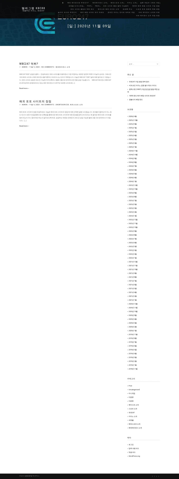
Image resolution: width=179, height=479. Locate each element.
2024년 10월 (133, 154)
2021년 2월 (133, 296)
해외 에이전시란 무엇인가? (78, 3)
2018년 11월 (133, 369)
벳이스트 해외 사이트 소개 (108, 9)
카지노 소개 (132, 3)
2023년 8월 (133, 197)
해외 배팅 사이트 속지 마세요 (92, 12)
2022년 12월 (133, 219)
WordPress (35, 476)
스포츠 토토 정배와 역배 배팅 (148, 9)
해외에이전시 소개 (100, 3)
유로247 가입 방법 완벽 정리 (139, 81)
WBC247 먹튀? (28, 63)
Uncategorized (62, 105)
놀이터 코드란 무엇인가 (67, 12)
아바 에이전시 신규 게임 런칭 (148, 15)
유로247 (132, 412)
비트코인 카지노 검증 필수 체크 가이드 (143, 85)
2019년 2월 (133, 361)
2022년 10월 (133, 227)
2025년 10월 (133, 120)
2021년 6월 (133, 284)
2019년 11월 (133, 334)
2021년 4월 (133, 292)
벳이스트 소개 (134, 405)
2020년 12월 (133, 304)
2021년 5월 (133, 288)
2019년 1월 (133, 365)
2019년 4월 (133, 353)
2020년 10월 (133, 311)
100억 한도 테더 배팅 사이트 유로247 (142, 96)
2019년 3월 (133, 357)
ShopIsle (22, 476)
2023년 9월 (133, 193)
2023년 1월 (133, 216)
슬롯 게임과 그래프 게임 (150, 3)
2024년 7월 (133, 166)
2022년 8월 (133, 235)
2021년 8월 (133, 277)
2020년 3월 (133, 323)
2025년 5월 (133, 131)
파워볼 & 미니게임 (76, 6)
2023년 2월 (133, 212)
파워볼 (131, 420)
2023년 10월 (133, 189)
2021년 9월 (133, 273)
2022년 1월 (133, 258)
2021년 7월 (133, 281)
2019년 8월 (133, 338)
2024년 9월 (133, 158)
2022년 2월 (133, 254)
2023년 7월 (133, 200)
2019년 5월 (133, 350)
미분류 (131, 397)
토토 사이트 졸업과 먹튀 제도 (82, 9)
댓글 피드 (132, 452)
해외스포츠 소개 (117, 3)
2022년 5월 (133, 246)
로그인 (131, 444)
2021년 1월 (133, 300)
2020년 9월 (133, 315)
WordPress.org (134, 456)
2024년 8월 (133, 162)
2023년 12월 (133, 185)
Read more (23, 88)
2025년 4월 (133, 135)
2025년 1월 (133, 147)
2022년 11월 (133, 223)
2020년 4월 (133, 319)
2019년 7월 (133, 342)
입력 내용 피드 (134, 448)
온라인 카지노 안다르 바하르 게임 (121, 12)
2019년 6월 (133, 346)
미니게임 (132, 393)
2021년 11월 (133, 265)
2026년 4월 (133, 116)
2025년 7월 (133, 128)
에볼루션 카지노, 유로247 (34, 11)
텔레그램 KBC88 (33, 8)
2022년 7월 (133, 239)
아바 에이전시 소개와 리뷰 (149, 12)
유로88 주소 (127, 9)
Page (97, 6)
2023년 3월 (133, 208)
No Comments (48, 67)
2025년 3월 (133, 139)
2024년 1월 (133, 181)
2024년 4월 (133, 177)
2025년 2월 (133, 143)
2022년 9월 (133, 231)
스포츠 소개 (133, 409)
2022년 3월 (133, 250)
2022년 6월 (133, 242)
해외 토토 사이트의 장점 (35, 101)
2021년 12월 (133, 262)
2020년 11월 (133, 307)
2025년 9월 (133, 124)
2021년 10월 (133, 269)
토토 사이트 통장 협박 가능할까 (116, 6)
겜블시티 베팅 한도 (136, 99)
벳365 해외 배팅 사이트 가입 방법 (146, 6)
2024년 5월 (133, 174)
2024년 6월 (133, 170)
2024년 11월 (133, 151)
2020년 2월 (133, 327)
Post (89, 6)
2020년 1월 (133, 330)
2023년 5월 (133, 204)
